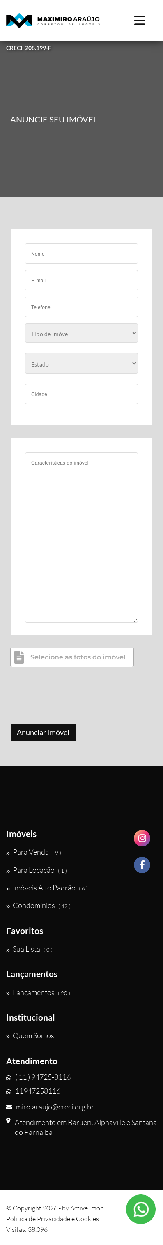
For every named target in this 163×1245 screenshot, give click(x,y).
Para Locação (36, 869)
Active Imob (87, 1208)
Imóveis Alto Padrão (47, 887)
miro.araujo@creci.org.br (50, 1106)
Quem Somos (30, 1035)
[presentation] (72, 696)
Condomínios (38, 905)
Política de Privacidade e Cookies (52, 1219)
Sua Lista (29, 948)
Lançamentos (38, 992)
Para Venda (33, 851)
